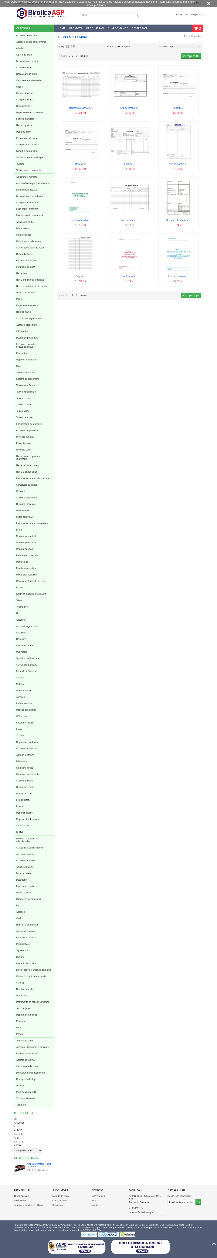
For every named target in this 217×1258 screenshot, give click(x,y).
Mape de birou (23, 131)
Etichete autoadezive (26, 260)
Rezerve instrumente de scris (31, 581)
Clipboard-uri (22, 331)
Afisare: (110, 46)
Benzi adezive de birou (27, 61)
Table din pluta (23, 404)
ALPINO (18, 1130)
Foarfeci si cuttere (25, 119)
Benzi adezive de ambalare (30, 196)
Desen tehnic (22, 510)
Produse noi (95, 28)
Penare (20, 1034)
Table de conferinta (25, 385)
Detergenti (21, 880)
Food (18, 905)
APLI (16, 1138)
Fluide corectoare (25, 517)
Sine (18, 366)
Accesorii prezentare (26, 325)
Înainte (84, 56)
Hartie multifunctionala (27, 465)
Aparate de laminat (25, 1060)
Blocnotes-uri (22, 228)
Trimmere (21, 1105)
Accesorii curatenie (25, 854)
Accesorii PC (22, 632)
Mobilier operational (26, 710)
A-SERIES (19, 1122)
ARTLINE (19, 1141)
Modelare (21, 1021)
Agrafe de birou (24, 54)
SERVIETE (21, 832)
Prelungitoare (23, 944)
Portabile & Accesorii (26, 671)
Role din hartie (23, 312)
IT (17, 613)
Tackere (20, 164)
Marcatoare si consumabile (29, 215)
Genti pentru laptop (26, 1079)
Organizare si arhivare (27, 742)
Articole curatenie (25, 867)
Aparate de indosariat (27, 1053)
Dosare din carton (25, 787)
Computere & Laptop (26, 664)
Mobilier (20, 684)
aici (109, 5)
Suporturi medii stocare (27, 658)
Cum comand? (118, 28)
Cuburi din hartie (24, 254)
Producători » (24, 1113)
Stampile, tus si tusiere (27, 144)
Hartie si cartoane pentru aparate (32, 286)
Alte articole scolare (26, 963)
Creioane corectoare (26, 497)
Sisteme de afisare (25, 372)
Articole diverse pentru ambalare (32, 183)
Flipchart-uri (22, 353)
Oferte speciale (21, 1196)
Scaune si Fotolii (24, 722)
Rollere (19, 587)
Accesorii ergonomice (27, 626)
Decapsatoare (23, 106)
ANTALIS (18, 1134)
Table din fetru (23, 398)
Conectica (21, 639)
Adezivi (20, 48)
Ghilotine (20, 1085)
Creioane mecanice (26, 504)
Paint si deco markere (27, 555)
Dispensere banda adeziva (29, 112)
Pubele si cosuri (24, 892)
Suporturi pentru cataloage (29, 157)
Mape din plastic (24, 812)
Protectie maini (23, 443)
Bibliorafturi (22, 761)
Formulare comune (25, 267)
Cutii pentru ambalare (27, 202)
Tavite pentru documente (28, 170)
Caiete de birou (24, 67)
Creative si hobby (25, 989)
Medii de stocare (24, 645)
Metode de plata (61, 1196)
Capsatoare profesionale (28, 80)
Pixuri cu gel (22, 562)
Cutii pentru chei (24, 99)
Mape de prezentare (26, 359)
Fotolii (19, 729)
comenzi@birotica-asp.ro (141, 1212)
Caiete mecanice (24, 768)
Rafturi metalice (24, 703)
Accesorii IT (22, 620)
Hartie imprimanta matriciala (30, 279)
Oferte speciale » (26, 1158)
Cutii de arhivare (24, 780)
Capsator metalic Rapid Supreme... (39, 1165)
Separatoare (22, 825)
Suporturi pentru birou (27, 151)
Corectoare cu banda (26, 485)
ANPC (94, 1200)
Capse (19, 87)
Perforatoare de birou (27, 138)
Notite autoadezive (25, 292)
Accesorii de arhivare (26, 748)
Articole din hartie (25, 222)
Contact (95, 1205)
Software (20, 677)
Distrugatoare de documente (30, 1072)
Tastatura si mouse (25, 1098)
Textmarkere (22, 606)
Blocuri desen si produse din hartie (33, 970)
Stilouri (19, 600)
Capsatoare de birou (26, 74)
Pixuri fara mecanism (26, 574)
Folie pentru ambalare (27, 209)
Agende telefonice (25, 755)
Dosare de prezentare (27, 337)
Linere (19, 529)
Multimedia (21, 652)
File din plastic (23, 800)
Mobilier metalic (24, 690)
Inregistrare (196, 14)
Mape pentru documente (28, 819)
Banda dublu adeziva (26, 189)
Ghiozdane (21, 995)
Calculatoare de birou (27, 1066)
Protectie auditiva (25, 437)
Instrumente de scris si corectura (32, 478)
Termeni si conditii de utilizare (29, 1205)
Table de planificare (26, 391)
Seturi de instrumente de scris (31, 594)
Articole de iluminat (25, 931)
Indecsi (19, 806)
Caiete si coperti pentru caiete (31, 976)
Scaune (20, 735)
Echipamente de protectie (29, 424)
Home (62, 28)
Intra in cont (182, 14)
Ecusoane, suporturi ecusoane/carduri (26, 345)
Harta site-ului (98, 1196)
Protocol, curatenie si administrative (26, 840)
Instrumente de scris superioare (32, 523)
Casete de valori (24, 93)
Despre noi (139, 28)
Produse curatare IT (26, 1092)
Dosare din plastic (25, 793)
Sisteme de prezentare (27, 379)
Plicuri (19, 299)
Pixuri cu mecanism (26, 568)
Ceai (18, 918)
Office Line (21, 716)
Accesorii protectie (25, 860)
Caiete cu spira (23, 235)
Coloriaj (20, 982)
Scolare (20, 957)
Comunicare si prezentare (29, 318)
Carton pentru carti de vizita (30, 247)
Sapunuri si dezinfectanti (28, 899)
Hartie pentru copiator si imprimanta (28, 457)
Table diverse (23, 411)
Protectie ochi (23, 449)
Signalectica (22, 950)
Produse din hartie (25, 886)
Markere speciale (24, 549)
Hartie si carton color (26, 471)
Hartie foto (21, 273)
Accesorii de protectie (27, 430)
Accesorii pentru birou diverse (31, 42)
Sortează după (166, 46)
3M (15, 1119)
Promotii (76, 28)
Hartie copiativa (24, 125)
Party (19, 1027)
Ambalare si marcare (26, 177)
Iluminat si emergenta (27, 924)
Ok (198, 1202)
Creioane (20, 491)
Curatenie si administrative (29, 847)
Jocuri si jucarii (23, 1008)
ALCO (17, 1126)
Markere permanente (26, 542)
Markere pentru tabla (26, 536)
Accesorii (20, 697)
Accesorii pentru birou (27, 35)
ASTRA (18, 1145)
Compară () (191, 56)
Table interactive (24, 417)
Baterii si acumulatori (26, 937)
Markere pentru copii (26, 1014)
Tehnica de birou (24, 1040)
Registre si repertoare (27, 305)
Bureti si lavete (23, 873)
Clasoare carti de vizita (27, 774)
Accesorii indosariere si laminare (32, 1047)
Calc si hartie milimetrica (28, 241)
